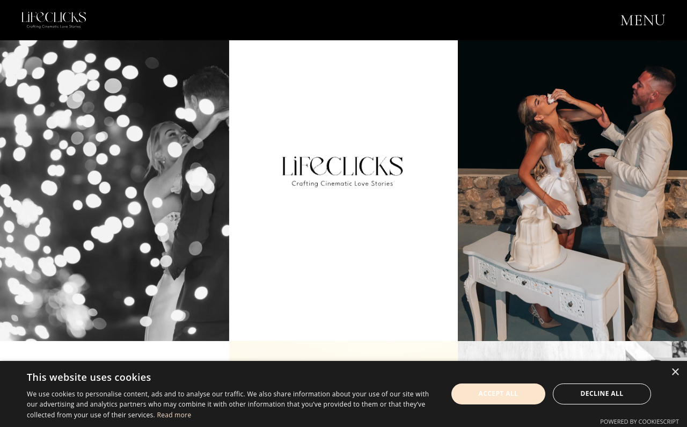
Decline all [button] (602, 393)
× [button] (675, 372)
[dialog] (343, 394)
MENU (643, 20)
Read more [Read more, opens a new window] (174, 414)
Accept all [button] (498, 393)
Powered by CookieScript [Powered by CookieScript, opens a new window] (639, 421)
